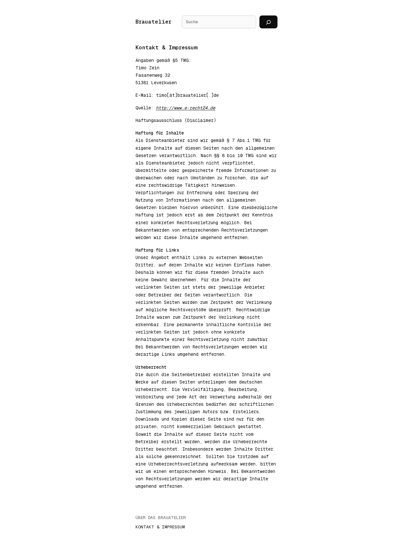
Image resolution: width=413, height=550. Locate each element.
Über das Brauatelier (161, 518)
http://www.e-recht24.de (185, 107)
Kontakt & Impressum (160, 527)
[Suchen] (268, 21)
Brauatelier (153, 22)
